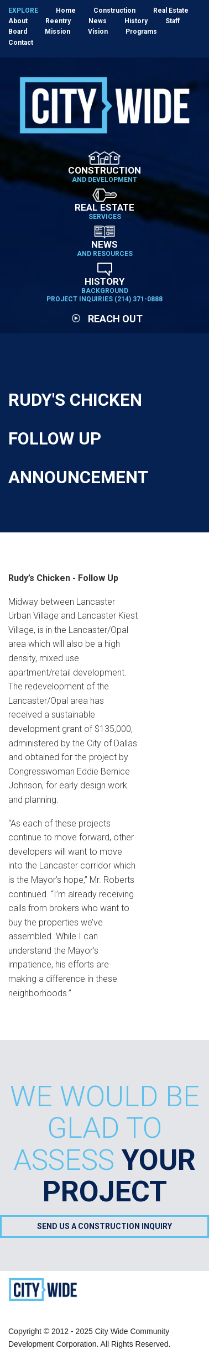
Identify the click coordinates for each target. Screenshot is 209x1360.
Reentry (58, 21)
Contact (20, 42)
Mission (57, 31)
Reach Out (107, 319)
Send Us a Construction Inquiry (104, 1226)
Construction (114, 10)
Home (66, 10)
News (97, 21)
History (136, 21)
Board (17, 31)
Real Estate (171, 10)
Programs (141, 31)
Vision (98, 31)
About (18, 21)
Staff (172, 21)
